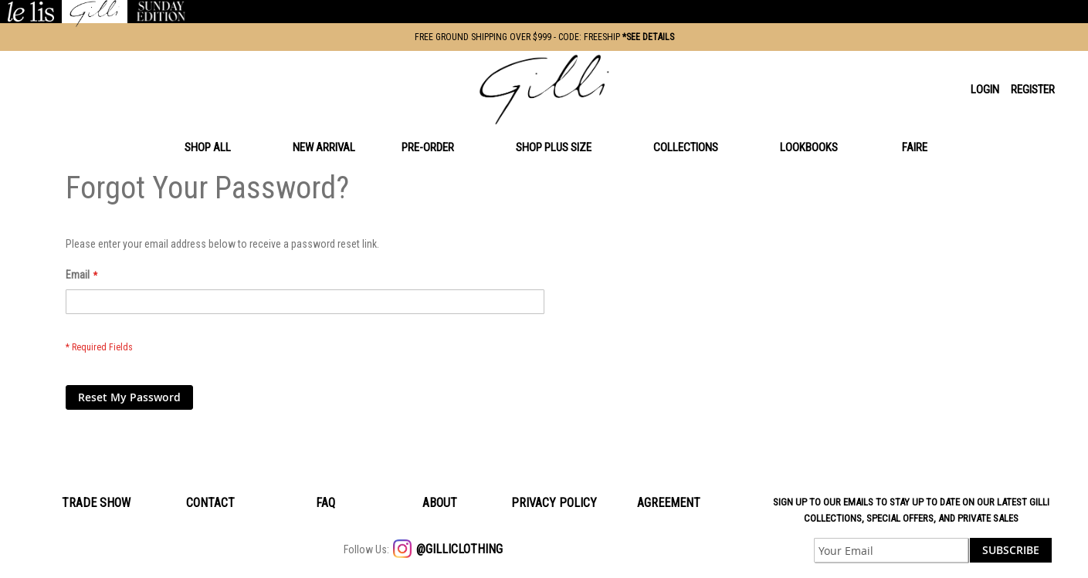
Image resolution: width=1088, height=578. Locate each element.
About (439, 502)
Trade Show (96, 502)
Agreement (668, 502)
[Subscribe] (1011, 550)
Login (985, 89)
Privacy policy (554, 502)
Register (1033, 89)
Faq (325, 502)
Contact (210, 502)
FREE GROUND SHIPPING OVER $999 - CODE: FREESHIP (544, 37)
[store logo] (544, 89)
